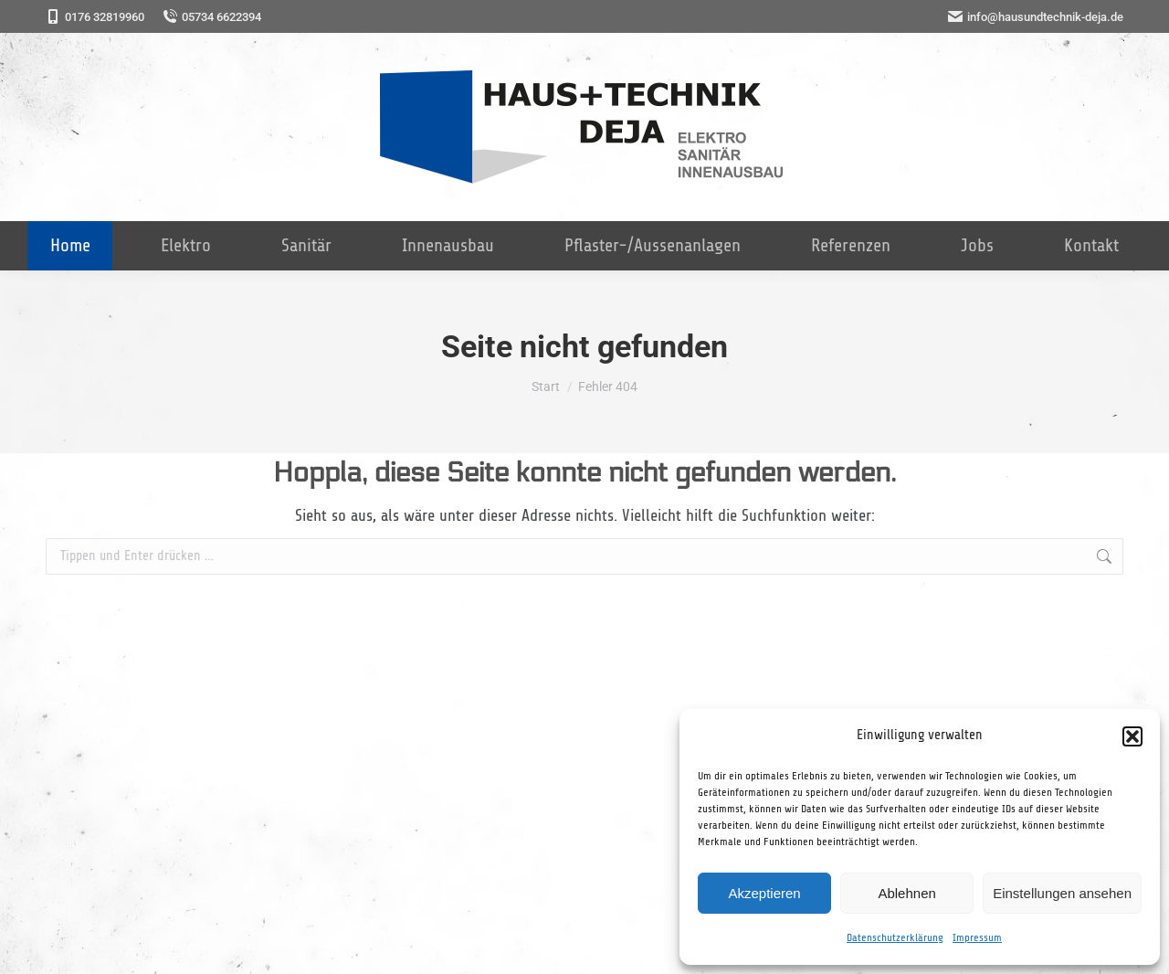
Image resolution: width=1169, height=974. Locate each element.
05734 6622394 (212, 17)
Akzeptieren (764, 893)
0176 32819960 (95, 17)
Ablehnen (906, 893)
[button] (1132, 736)
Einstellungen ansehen (1062, 893)
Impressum (977, 937)
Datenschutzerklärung (895, 937)
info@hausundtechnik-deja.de (1035, 17)
